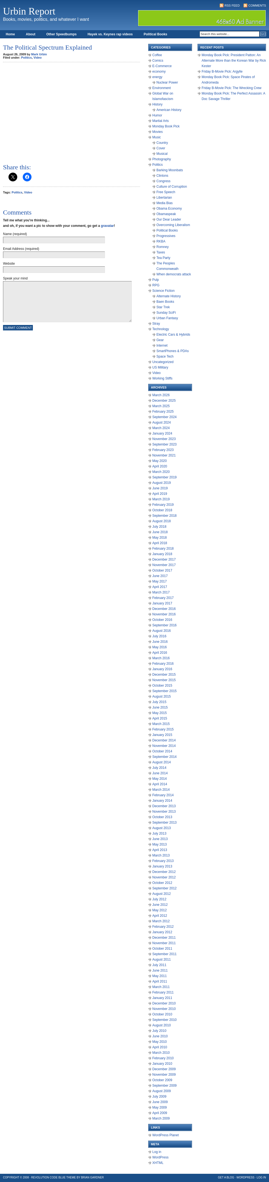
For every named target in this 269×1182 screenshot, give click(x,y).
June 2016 (160, 642)
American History (168, 110)
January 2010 (162, 1064)
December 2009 (164, 1069)
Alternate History (168, 296)
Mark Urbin (39, 54)
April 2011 (159, 981)
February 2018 (163, 548)
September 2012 (164, 888)
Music (156, 137)
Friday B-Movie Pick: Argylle (222, 71)
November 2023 (164, 439)
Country (162, 143)
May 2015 (159, 713)
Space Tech (165, 356)
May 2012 (159, 910)
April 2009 (159, 1113)
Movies (157, 132)
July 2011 (159, 965)
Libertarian (164, 197)
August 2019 (161, 483)
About (30, 34)
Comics (157, 60)
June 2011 (160, 970)
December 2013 (164, 806)
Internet (162, 345)
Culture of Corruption (171, 187)
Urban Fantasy (167, 318)
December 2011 (164, 938)
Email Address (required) (21, 249)
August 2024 (161, 422)
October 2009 (162, 1080)
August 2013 (161, 828)
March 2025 (161, 406)
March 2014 (161, 790)
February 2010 (163, 1058)
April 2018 (159, 543)
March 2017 (161, 592)
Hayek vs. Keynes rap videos (110, 34)
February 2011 (163, 992)
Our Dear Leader (168, 219)
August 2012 (161, 894)
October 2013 (162, 817)
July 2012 (159, 899)
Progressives (165, 236)
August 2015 (161, 696)
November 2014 (164, 746)
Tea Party (163, 258)
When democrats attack (173, 274)
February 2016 (163, 664)
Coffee (157, 55)
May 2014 (159, 779)
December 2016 (164, 609)
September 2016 (164, 625)
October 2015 (162, 685)
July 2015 (159, 702)
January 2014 (162, 801)
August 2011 (161, 959)
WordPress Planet (165, 1135)
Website (9, 263)
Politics (26, 57)
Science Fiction (163, 291)
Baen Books (165, 302)
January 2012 (162, 932)
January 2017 (162, 603)
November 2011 (164, 943)
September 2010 (164, 1020)
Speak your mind (15, 278)
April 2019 (159, 494)
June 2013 (160, 839)
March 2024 (161, 428)
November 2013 (164, 811)
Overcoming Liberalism (173, 225)
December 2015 (164, 674)
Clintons (162, 176)
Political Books (155, 34)
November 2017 (164, 565)
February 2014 (163, 795)
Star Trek (163, 307)
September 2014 (164, 757)
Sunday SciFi (166, 313)
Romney (162, 247)
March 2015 (161, 724)
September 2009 (164, 1085)
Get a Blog (226, 1177)
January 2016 (162, 669)
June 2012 (160, 905)
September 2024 (164, 417)
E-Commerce (162, 66)
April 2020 (159, 466)
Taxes (160, 252)
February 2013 (163, 861)
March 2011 (161, 987)
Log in (156, 1152)
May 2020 (159, 461)
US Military (160, 367)
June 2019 (160, 488)
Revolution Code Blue (48, 1177)
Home (10, 34)
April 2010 (159, 1047)
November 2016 (164, 614)
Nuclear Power (167, 82)
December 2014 (164, 740)
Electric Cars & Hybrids (173, 334)
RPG (155, 285)
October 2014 (162, 751)
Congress (163, 181)
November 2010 (164, 1009)
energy (157, 77)
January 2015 (162, 735)
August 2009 (161, 1091)
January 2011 (162, 998)
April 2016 (159, 653)
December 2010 (164, 1003)
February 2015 (163, 729)
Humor (157, 115)
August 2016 (161, 631)
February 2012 (163, 927)
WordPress (160, 1157)
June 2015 (160, 707)
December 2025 (164, 400)
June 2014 (160, 773)
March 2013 (161, 855)
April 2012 (159, 916)
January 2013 (162, 866)
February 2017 (163, 598)
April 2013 (159, 850)
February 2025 (163, 411)
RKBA (160, 241)
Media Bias (164, 203)
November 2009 (164, 1075)
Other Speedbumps (61, 34)
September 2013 (164, 822)
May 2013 (159, 844)
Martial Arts (160, 121)
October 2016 (162, 620)
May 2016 (159, 647)
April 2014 (159, 784)
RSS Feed (232, 5)
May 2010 (159, 1042)
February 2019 (163, 505)
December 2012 (164, 872)
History (157, 104)
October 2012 (162, 883)
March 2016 (161, 658)
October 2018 (162, 510)
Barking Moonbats (169, 170)
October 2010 (162, 1014)
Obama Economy (169, 208)
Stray (156, 324)
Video (37, 57)
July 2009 (159, 1096)
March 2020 (161, 472)
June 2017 (160, 576)
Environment (161, 88)
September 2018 (164, 516)
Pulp (155, 280)
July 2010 (159, 1031)
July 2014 (159, 768)
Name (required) (15, 234)
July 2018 (159, 527)
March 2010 (161, 1053)
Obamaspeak (166, 214)
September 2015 (164, 691)
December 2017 (164, 559)
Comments (257, 5)
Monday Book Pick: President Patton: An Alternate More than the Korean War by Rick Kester (234, 60)
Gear (160, 340)
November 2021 (164, 455)
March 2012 (161, 921)
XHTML (158, 1163)
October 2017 (162, 570)
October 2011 (162, 948)
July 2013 (159, 833)
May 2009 (159, 1107)
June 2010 (160, 1036)
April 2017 (159, 587)
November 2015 (164, 680)
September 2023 (164, 444)
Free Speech (165, 192)
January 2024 (162, 433)
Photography (161, 159)
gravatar (107, 226)
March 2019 (161, 499)
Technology (160, 329)
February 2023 (163, 450)
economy (159, 71)
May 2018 (159, 537)
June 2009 (160, 1102)
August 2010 (161, 1025)
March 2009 (161, 1118)
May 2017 (159, 581)
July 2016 (159, 636)
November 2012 (164, 877)
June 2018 (160, 532)
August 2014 (161, 762)
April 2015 (159, 718)
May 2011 (159, 976)
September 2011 (164, 954)
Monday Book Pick (165, 126)
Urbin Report (29, 11)
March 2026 (161, 395)
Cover (160, 148)
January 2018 (162, 554)
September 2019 (164, 477)
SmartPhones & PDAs (172, 351)
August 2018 (161, 521)
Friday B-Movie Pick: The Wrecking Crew (231, 88)
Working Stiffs (162, 378)
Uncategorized (162, 362)
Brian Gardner (92, 1177)
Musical (162, 154)
